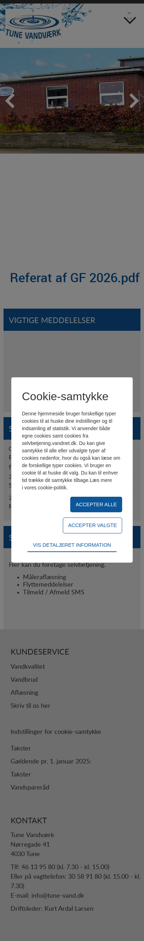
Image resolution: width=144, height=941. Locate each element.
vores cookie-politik (45, 487)
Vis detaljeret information (72, 545)
